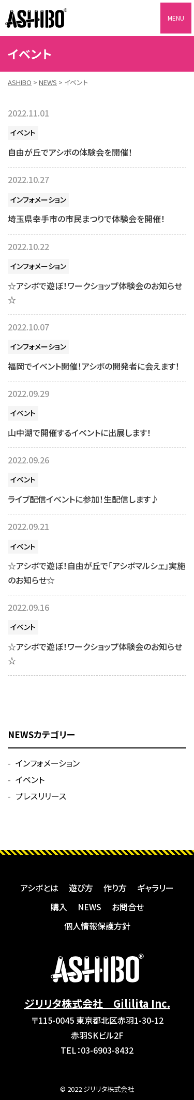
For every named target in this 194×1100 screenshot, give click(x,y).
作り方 (115, 887)
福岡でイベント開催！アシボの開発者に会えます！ (94, 366)
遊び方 (81, 887)
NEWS (89, 907)
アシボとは (39, 887)
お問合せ (128, 907)
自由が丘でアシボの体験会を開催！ (70, 152)
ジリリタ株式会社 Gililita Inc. (97, 1003)
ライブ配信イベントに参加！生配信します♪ (83, 499)
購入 (59, 907)
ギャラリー (155, 887)
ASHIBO (36, 18)
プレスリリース (41, 796)
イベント (23, 132)
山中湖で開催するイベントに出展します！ (79, 432)
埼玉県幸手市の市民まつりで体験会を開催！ (86, 218)
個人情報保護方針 (97, 926)
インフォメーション (38, 199)
